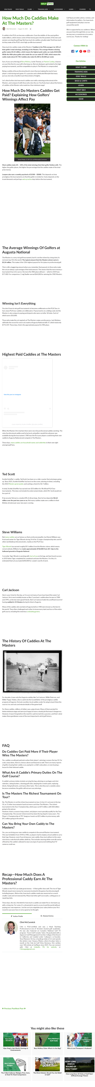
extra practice (27, 179)
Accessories (60, 9)
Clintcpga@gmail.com (27, 949)
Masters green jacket (16, 484)
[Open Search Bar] (90, 9)
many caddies (10, 537)
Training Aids (45, 9)
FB (43, 947)
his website (52, 947)
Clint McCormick (11, 29)
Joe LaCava (34, 556)
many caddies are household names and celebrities (28, 442)
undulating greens (33, 611)
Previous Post (8, 1009)
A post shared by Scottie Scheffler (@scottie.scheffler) (27, 424)
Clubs (32, 9)
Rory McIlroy (26, 61)
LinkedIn (37, 947)
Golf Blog (8, 9)
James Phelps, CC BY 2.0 (25, 159)
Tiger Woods (6, 546)
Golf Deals (20, 9)
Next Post (20, 1009)
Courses (82, 9)
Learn (73, 9)
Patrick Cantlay (49, 61)
